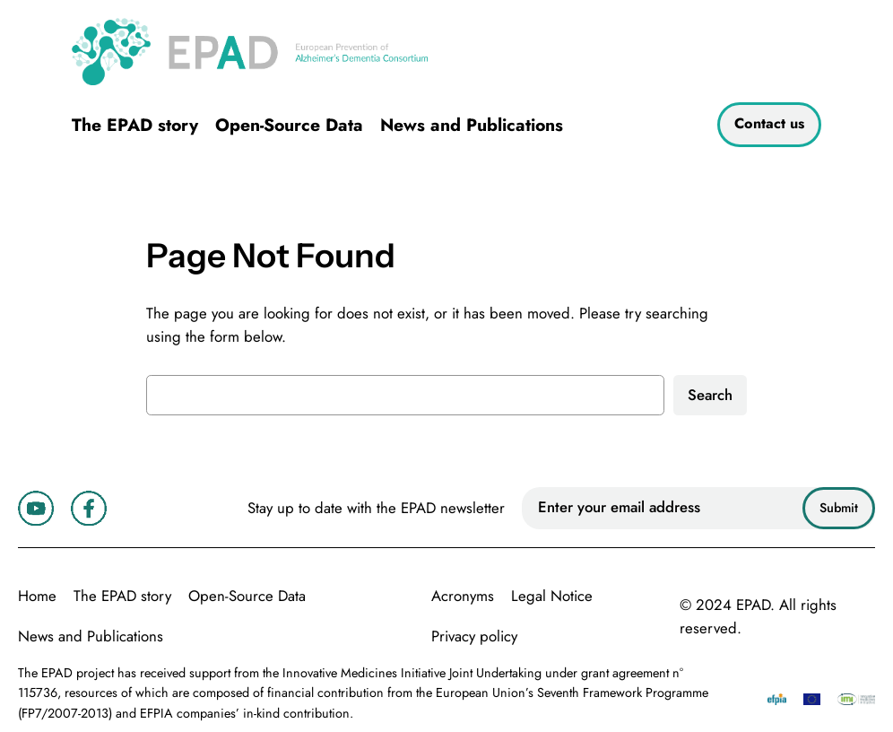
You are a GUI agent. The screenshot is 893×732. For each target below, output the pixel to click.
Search (710, 394)
